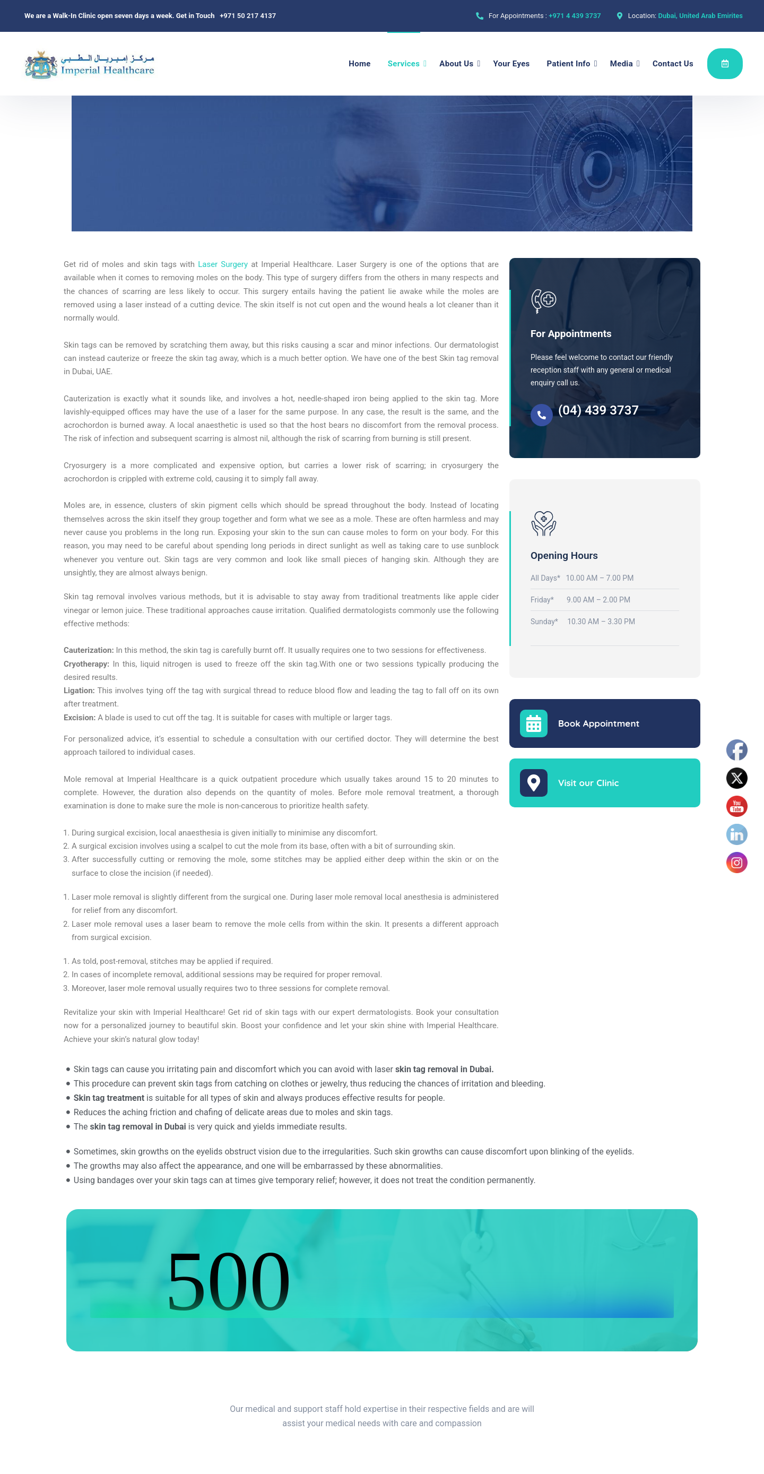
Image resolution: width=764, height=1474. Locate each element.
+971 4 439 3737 (575, 16)
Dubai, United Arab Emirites (700, 16)
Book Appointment (598, 723)
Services (404, 63)
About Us (456, 63)
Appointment (725, 63)
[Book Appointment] (534, 723)
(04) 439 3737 (598, 410)
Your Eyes (511, 63)
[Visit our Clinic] (534, 783)
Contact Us (673, 63)
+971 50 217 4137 (248, 16)
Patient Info (569, 63)
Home (359, 63)
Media (621, 63)
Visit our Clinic (588, 782)
